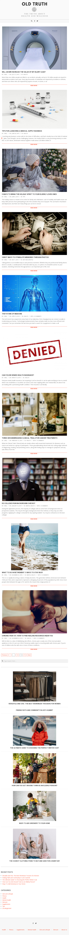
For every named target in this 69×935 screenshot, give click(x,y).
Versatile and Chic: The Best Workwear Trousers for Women (34, 704)
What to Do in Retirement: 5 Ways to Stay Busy (22, 572)
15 (25, 655)
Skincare (4, 902)
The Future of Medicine (12, 314)
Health (25, 74)
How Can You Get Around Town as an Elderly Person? (34, 785)
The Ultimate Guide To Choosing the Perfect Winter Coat (34, 748)
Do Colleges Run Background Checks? (18, 503)
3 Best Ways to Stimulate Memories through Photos (25, 257)
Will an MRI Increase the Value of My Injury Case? (24, 72)
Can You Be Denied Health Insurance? (18, 375)
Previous (4, 655)
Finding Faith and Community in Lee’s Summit (34, 710)
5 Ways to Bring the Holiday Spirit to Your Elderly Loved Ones (29, 194)
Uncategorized (6, 908)
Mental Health (30, 506)
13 (17, 655)
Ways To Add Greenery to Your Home (34, 823)
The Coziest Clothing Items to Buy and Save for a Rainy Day (34, 861)
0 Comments (37, 316)
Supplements (6, 904)
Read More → (35, 85)
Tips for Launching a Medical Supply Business (22, 131)
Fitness (4, 896)
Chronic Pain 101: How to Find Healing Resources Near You (27, 636)
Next (29, 655)
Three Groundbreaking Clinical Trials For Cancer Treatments (29, 438)
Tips (24, 197)
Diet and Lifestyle (28, 260)
